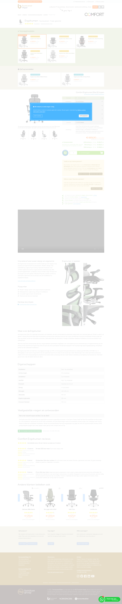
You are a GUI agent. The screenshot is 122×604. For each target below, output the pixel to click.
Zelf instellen (37, 116)
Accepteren (84, 116)
